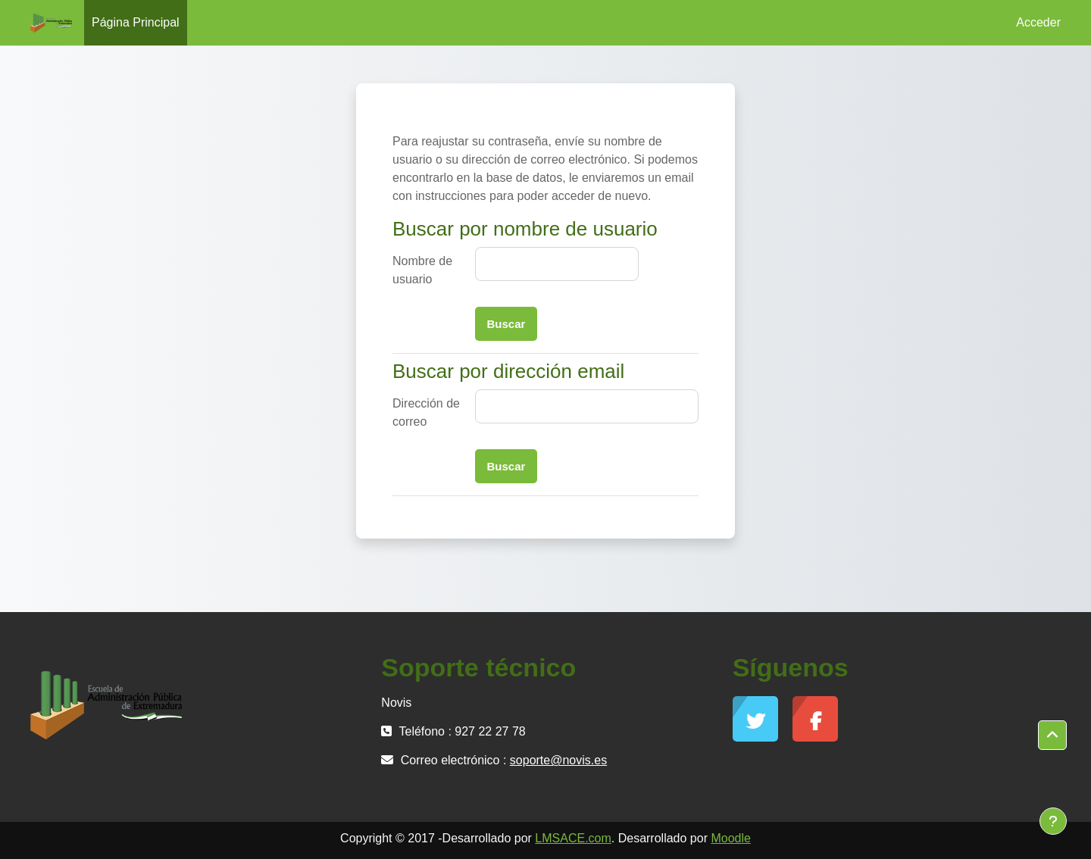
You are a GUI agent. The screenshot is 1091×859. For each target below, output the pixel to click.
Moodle (730, 838)
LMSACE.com (573, 838)
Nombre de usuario (422, 270)
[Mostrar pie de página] (1053, 821)
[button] (1052, 735)
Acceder (1038, 22)
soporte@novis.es (558, 760)
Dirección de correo (426, 412)
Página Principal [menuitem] (136, 22)
